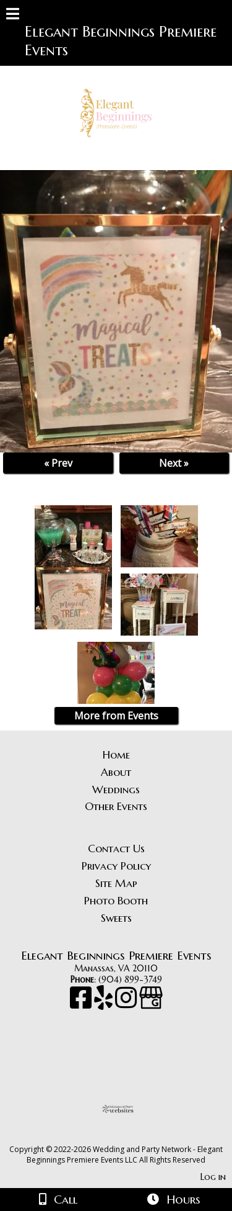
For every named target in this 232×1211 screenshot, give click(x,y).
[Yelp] (104, 1003)
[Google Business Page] (151, 1003)
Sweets (116, 918)
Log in (213, 1176)
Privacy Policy (116, 866)
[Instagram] (127, 1003)
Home (116, 755)
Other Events (116, 806)
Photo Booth (116, 900)
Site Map (116, 883)
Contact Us (116, 848)
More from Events (116, 716)
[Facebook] (82, 1003)
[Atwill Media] (126, 1135)
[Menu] (12, 15)
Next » (174, 463)
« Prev (58, 463)
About (116, 772)
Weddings (116, 789)
